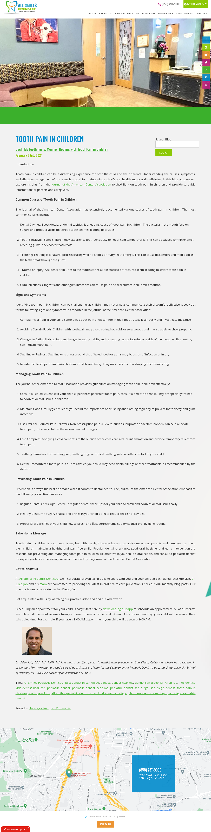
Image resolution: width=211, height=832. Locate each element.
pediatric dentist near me (90, 688)
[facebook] (206, 40)
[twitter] (206, 62)
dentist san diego (147, 683)
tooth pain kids (39, 693)
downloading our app (118, 609)
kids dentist (187, 683)
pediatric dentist (58, 688)
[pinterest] (206, 85)
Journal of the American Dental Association (81, 184)
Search (163, 152)
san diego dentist (162, 688)
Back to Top (105, 824)
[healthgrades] (206, 77)
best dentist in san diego (82, 683)
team (43, 584)
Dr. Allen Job (168, 683)
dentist (105, 683)
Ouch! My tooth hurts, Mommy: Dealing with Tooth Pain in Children (62, 149)
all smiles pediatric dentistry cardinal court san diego (89, 693)
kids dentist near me (30, 688)
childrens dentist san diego (148, 693)
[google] (206, 47)
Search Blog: (163, 139)
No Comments (61, 708)
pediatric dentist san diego (129, 688)
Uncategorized (39, 708)
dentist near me (122, 683)
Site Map (122, 816)
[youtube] (206, 55)
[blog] (206, 70)
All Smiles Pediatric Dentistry (38, 579)
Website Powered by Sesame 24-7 (100, 816)
